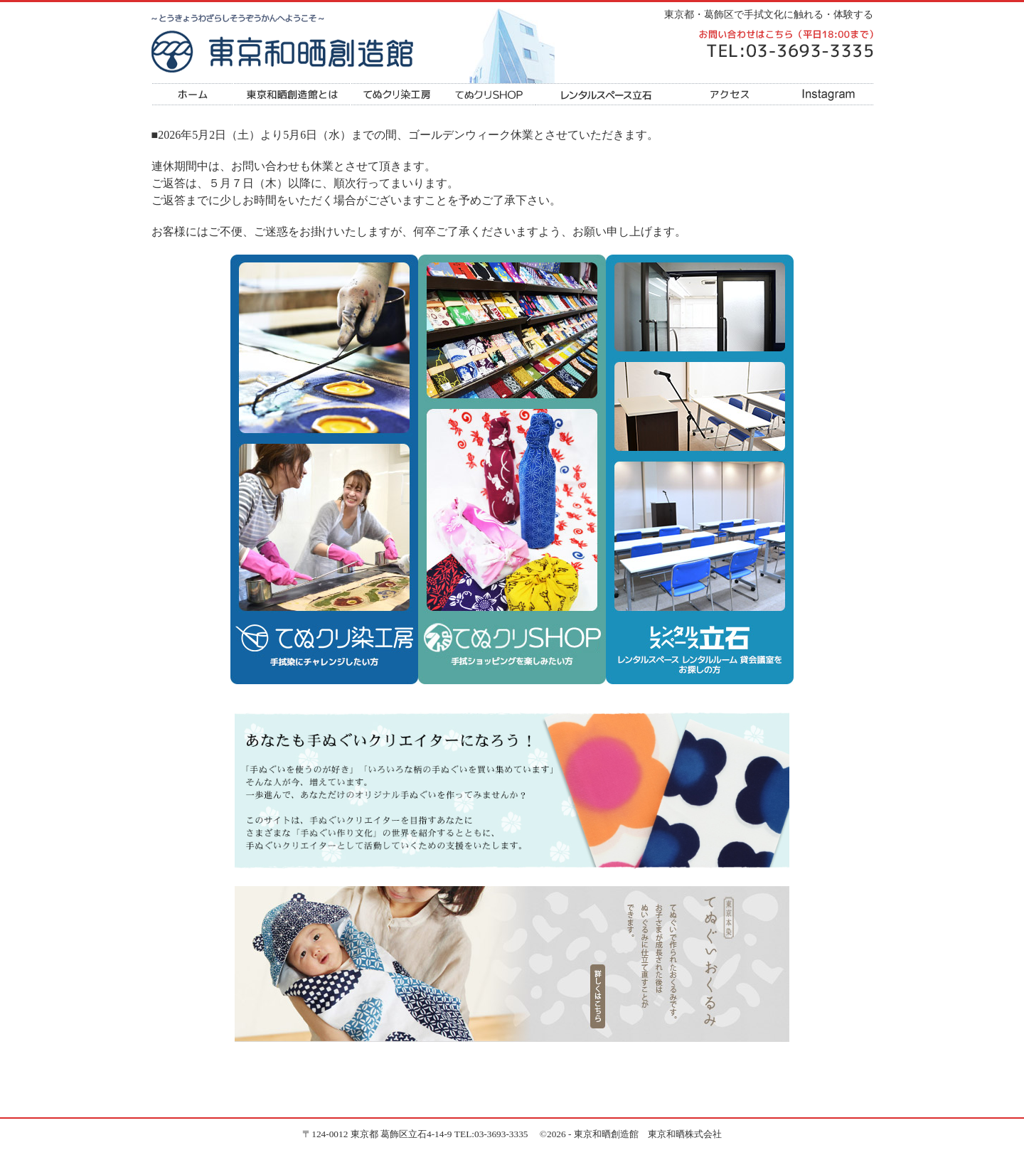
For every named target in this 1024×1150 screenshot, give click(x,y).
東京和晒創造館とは (292, 94)
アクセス (729, 94)
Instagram (827, 94)
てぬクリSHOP (489, 94)
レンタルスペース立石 (606, 94)
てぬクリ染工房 (397, 94)
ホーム (192, 94)
